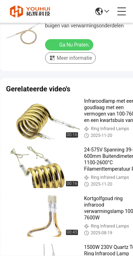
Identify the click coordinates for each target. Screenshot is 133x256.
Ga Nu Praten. (70, 44)
